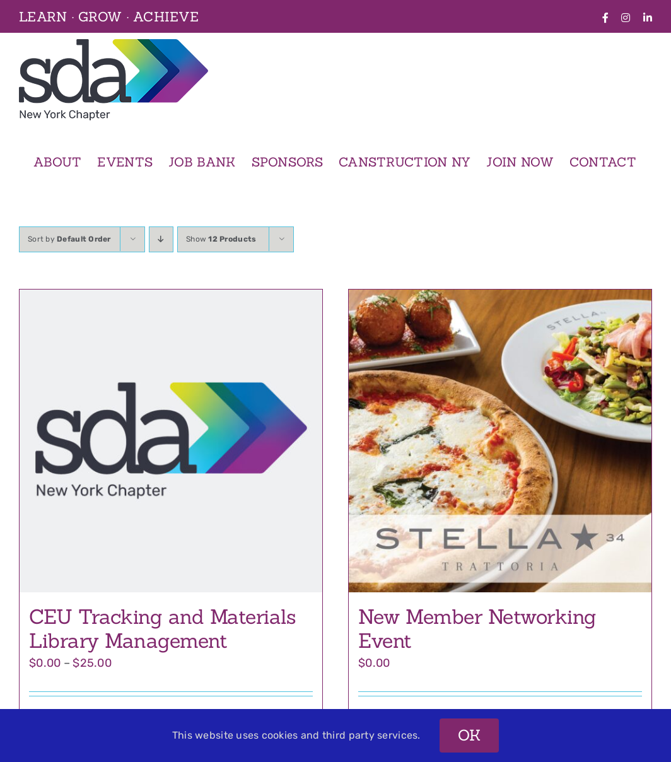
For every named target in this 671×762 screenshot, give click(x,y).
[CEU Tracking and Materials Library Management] (171, 441)
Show (221, 239)
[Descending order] (161, 239)
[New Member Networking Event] (500, 441)
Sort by (69, 239)
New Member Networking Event (477, 629)
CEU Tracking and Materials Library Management (162, 629)
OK (469, 735)
